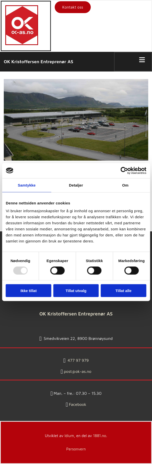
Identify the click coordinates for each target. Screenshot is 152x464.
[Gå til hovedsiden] (21, 44)
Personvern (76, 449)
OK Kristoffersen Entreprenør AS (38, 61)
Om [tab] (125, 185)
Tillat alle (123, 291)
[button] (73, 7)
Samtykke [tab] (27, 185)
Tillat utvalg (76, 291)
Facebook (77, 404)
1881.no (99, 436)
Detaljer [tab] (76, 185)
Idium (69, 436)
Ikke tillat (28, 291)
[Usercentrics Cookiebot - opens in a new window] (124, 170)
